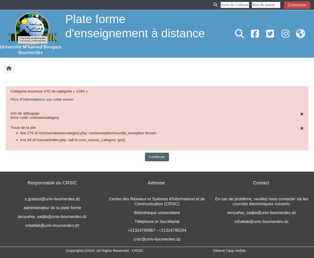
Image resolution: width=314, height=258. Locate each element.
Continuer (157, 157)
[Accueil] (30, 33)
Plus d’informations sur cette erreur (42, 99)
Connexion (297, 5)
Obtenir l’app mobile (229, 250)
